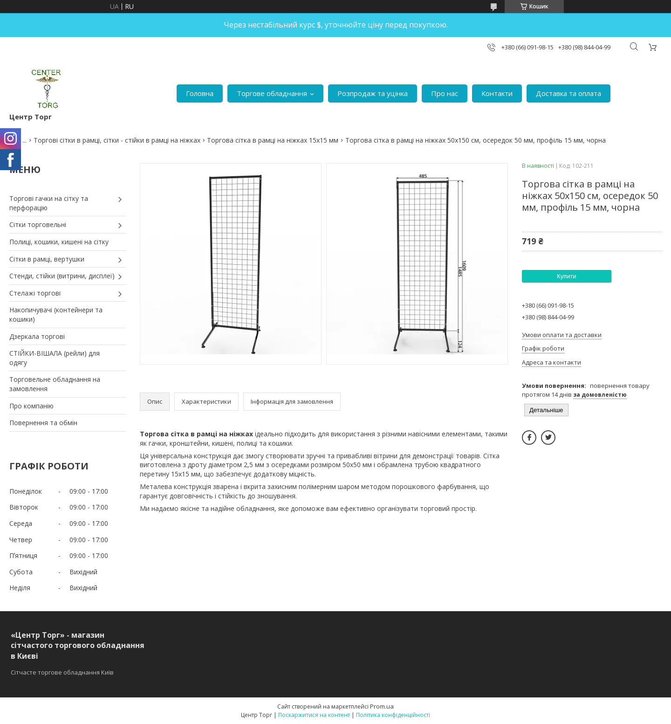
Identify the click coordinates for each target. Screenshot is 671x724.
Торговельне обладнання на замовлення (54, 384)
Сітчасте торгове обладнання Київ (62, 672)
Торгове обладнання (272, 93)
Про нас (444, 93)
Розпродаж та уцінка (372, 93)
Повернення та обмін (43, 422)
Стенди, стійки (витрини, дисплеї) (62, 275)
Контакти (497, 93)
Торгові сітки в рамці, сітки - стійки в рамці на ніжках (117, 140)
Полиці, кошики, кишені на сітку (59, 241)
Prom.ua (382, 706)
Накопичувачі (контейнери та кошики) (56, 314)
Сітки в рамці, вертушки (46, 259)
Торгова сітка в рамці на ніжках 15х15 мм (272, 140)
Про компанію (31, 405)
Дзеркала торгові (37, 336)
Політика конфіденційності (393, 715)
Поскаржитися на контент (314, 715)
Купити (566, 276)
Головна (199, 93)
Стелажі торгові (35, 293)
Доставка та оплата (568, 93)
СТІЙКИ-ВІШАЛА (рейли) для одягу (54, 358)
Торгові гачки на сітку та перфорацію (48, 203)
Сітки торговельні (37, 224)
